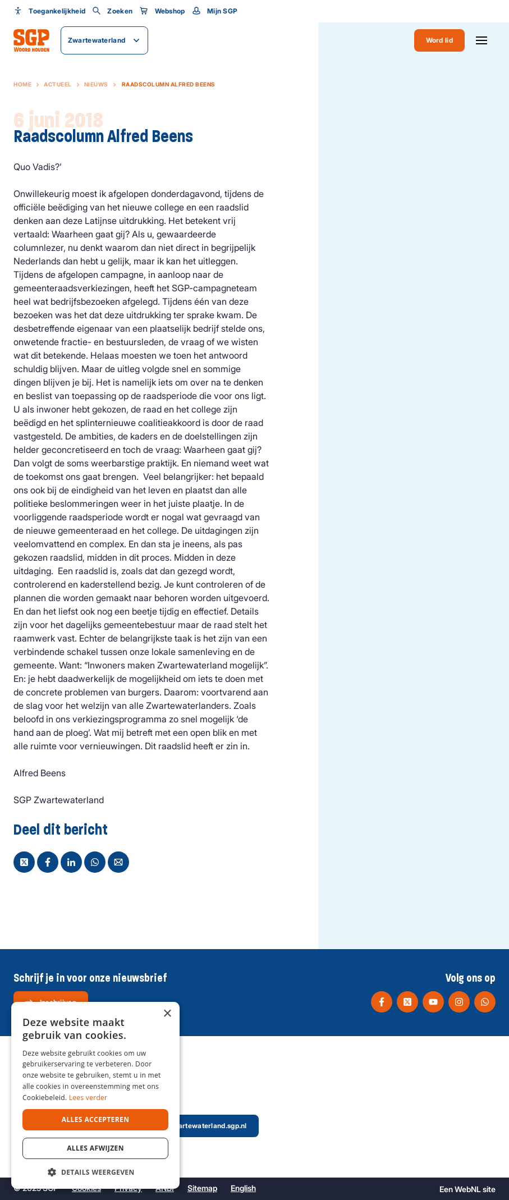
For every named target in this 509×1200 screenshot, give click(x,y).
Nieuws (96, 84)
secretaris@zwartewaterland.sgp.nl (179, 1125)
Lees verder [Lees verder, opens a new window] (88, 1097)
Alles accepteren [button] (96, 1119)
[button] (95, 1172)
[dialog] (95, 1095)
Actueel (58, 84)
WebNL (468, 1189)
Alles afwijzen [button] (95, 1148)
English (243, 1188)
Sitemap (202, 1188)
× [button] (167, 1014)
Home (22, 84)
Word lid (439, 40)
